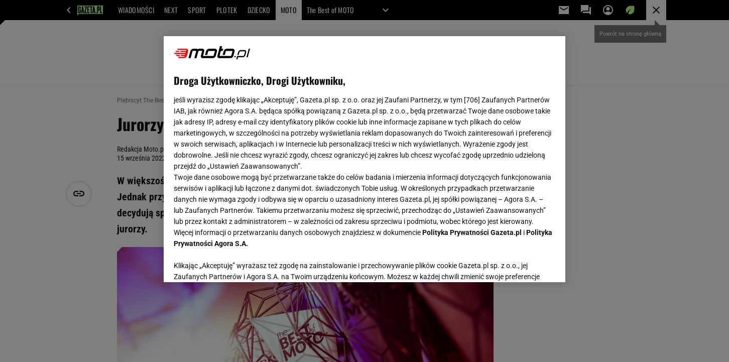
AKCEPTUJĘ (521, 263)
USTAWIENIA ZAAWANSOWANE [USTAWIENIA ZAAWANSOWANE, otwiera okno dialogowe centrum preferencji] (239, 262)
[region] (364, 159)
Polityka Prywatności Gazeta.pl (472, 232)
